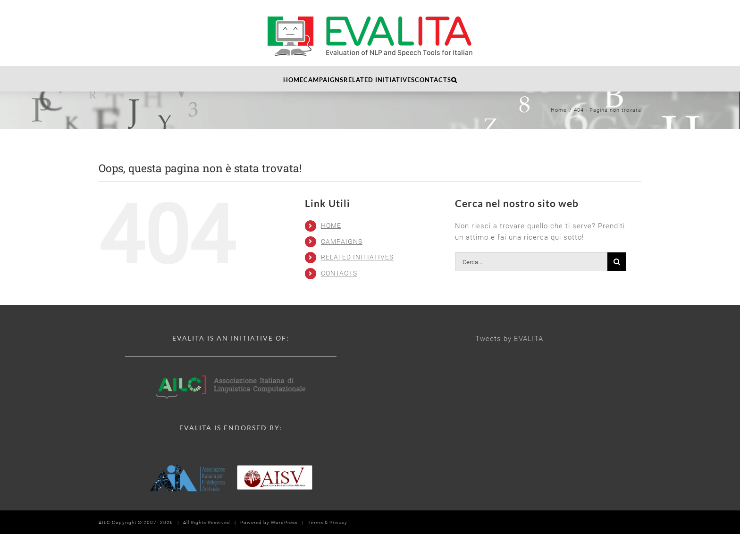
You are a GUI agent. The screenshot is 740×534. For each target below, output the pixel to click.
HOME (331, 225)
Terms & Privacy (327, 522)
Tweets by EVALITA (509, 338)
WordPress (284, 522)
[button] (454, 79)
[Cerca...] (531, 261)
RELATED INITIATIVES (357, 257)
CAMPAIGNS (341, 241)
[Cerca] (616, 261)
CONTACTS (339, 273)
